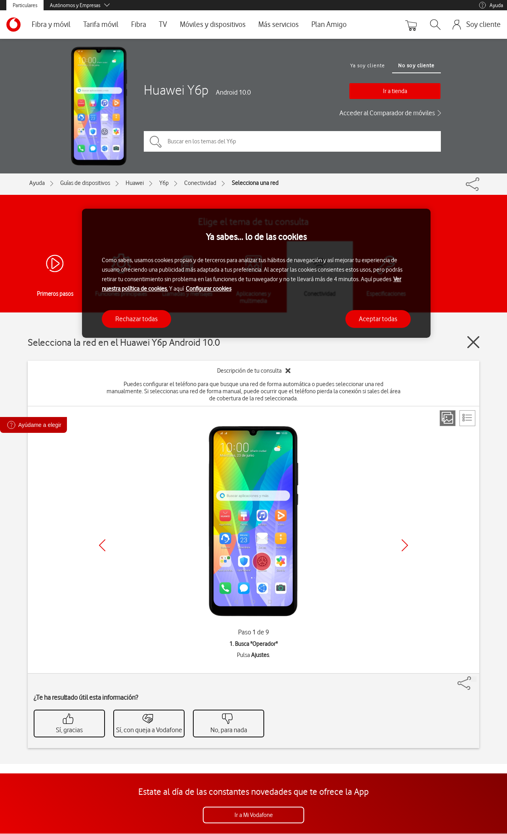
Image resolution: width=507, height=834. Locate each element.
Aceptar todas (378, 319)
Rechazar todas (136, 319)
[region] (256, 273)
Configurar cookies (208, 288)
